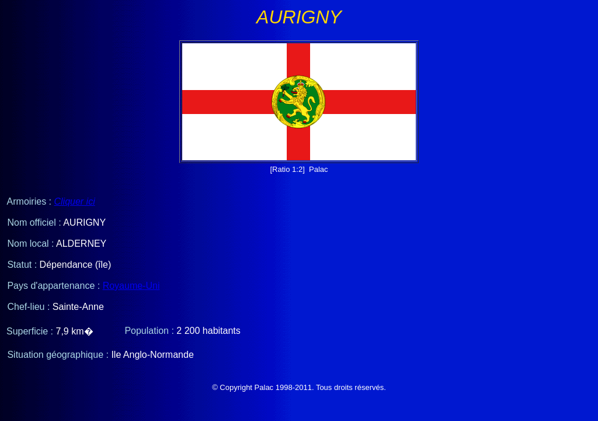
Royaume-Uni (131, 286)
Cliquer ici (74, 201)
